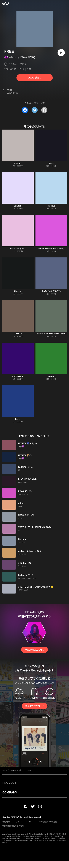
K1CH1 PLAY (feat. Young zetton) (51, 334)
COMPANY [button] (9, 792)
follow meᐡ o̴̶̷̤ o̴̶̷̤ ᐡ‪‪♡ (17, 249)
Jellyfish (17, 206)
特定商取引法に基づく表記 (13, 826)
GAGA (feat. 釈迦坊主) (51, 291)
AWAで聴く (34, 77)
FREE (29, 770)
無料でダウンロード (34, 706)
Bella (51, 163)
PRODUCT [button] (9, 783)
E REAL (17, 163)
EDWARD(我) (27, 57)
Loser (17, 419)
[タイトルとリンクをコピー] (44, 110)
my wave (51, 206)
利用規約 (6, 822)
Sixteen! (17, 291)
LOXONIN (18, 334)
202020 (51, 376)
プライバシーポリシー (24, 822)
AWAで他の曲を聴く (34, 650)
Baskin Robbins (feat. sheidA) (51, 249)
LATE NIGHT (17, 376)
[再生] (61, 52)
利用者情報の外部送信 (48, 822)
